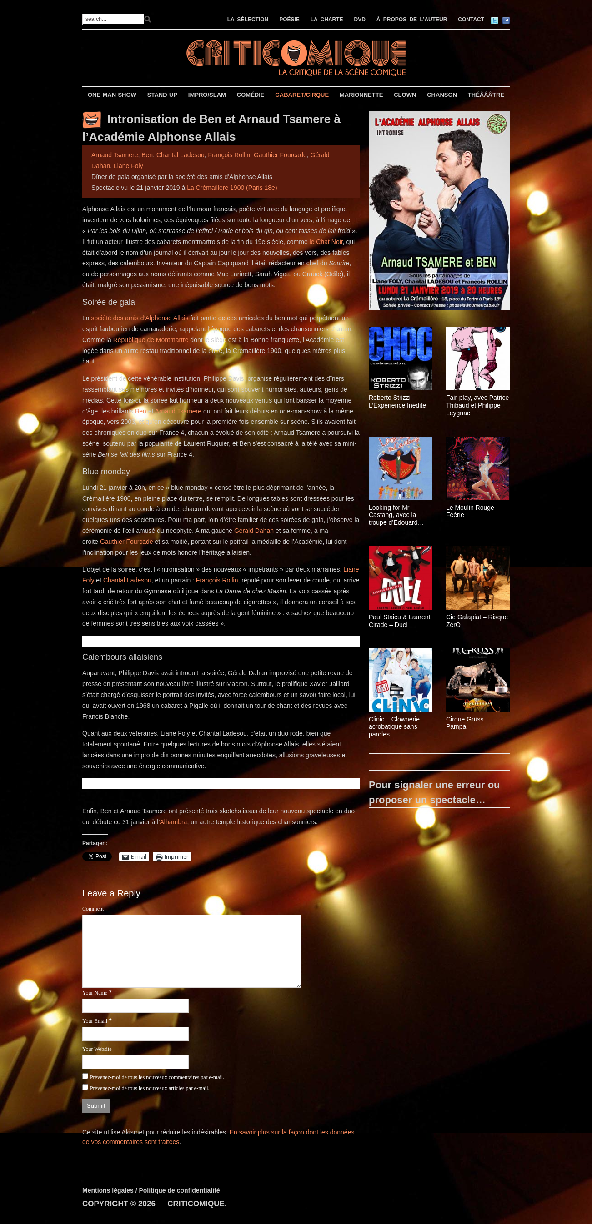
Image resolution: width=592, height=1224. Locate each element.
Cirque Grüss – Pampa (467, 723)
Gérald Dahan (254, 530)
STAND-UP (162, 94)
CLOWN (405, 94)
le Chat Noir (326, 241)
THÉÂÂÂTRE (486, 94)
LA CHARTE (327, 19)
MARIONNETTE (361, 94)
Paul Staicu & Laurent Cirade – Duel (399, 620)
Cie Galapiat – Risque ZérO (477, 620)
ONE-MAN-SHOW (112, 94)
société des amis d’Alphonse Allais (139, 318)
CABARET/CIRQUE (302, 94)
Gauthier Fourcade (280, 155)
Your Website (97, 1049)
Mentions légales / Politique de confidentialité (151, 1190)
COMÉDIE (251, 94)
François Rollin (229, 155)
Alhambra (173, 822)
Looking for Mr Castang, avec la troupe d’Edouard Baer (393, 515)
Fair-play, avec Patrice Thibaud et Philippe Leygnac (477, 405)
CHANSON (442, 94)
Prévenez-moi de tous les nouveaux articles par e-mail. (150, 1088)
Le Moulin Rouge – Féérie (473, 511)
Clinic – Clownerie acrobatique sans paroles (394, 727)
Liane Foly (128, 165)
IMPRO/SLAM (207, 94)
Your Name (94, 993)
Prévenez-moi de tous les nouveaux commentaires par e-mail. (157, 1077)
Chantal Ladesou (180, 155)
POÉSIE (289, 19)
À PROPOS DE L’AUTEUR (411, 19)
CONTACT (471, 19)
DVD (360, 19)
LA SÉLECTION (248, 19)
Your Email (94, 1021)
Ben (147, 155)
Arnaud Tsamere (114, 155)
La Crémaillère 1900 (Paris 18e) (232, 187)
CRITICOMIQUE (196, 1203)
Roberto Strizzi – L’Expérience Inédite (397, 401)
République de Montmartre (151, 339)
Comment (93, 909)
